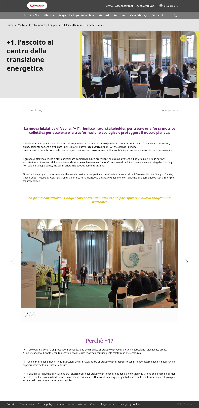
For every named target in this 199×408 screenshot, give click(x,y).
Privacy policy (26, 404)
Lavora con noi (145, 6)
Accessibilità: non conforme (71, 404)
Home (10, 25)
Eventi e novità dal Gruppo (43, 25)
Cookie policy (45, 404)
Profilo (34, 15)
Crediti (93, 404)
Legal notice (107, 404)
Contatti (157, 15)
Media (109, 6)
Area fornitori (124, 6)
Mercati (104, 15)
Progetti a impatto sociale (76, 15)
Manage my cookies (129, 404)
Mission (49, 15)
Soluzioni (120, 15)
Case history (138, 15)
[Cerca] (175, 15)
